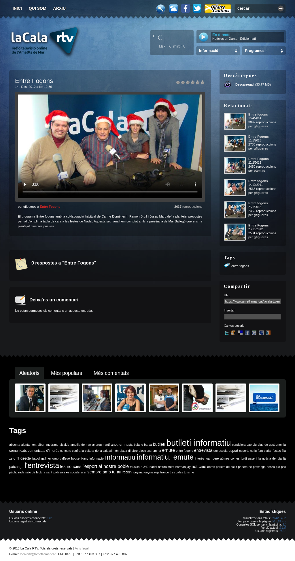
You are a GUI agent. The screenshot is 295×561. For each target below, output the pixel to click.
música (135, 467)
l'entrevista (41, 465)
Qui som (37, 8)
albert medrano (48, 444)
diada (123, 450)
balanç (138, 444)
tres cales (176, 472)
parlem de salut (226, 467)
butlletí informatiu (199, 442)
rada (21, 472)
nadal (153, 467)
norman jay (183, 467)
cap (249, 444)
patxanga (259, 467)
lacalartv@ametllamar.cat (38, 554)
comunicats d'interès (43, 451)
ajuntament (29, 444)
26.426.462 (278, 518)
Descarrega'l (244, 84)
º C (157, 37)
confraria (78, 450)
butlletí (159, 444)
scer (83, 472)
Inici (17, 8)
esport (233, 451)
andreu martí (101, 444)
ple (278, 467)
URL (227, 295)
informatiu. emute (165, 457)
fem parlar (265, 450)
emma (156, 450)
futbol (36, 458)
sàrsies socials (70, 472)
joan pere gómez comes (223, 458)
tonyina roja (151, 472)
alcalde (64, 444)
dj (129, 450)
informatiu (120, 457)
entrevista (203, 450)
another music (122, 445)
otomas (259, 170)
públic (13, 472)
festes (277, 450)
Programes (254, 50)
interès (199, 458)
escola (223, 450)
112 (49, 518)
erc (215, 450)
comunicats (18, 451)
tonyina (137, 472)
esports (244, 450)
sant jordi (52, 472)
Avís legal (82, 548)
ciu (255, 444)
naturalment (166, 467)
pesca (271, 467)
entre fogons (240, 266)
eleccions (145, 450)
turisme (189, 472)
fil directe (24, 458)
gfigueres (261, 126)
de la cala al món (106, 450)
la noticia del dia (270, 458)
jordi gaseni (249, 458)
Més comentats (111, 373)
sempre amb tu (101, 472)
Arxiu (59, 8)
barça (148, 444)
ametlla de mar (80, 444)
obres (211, 467)
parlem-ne (245, 467)
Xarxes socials (234, 325)
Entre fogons (258, 114)
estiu (253, 450)
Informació (208, 50)
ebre (135, 450)
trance (164, 472)
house (75, 458)
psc (283, 467)
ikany (84, 458)
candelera (239, 444)
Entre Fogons (50, 206)
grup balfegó (61, 458)
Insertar (229, 310)
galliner (46, 458)
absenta (14, 444)
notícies (199, 466)
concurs (65, 450)
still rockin (124, 472)
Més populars (66, 373)
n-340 (144, 467)
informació (97, 458)
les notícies (71, 466)
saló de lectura (35, 472)
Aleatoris (29, 373)
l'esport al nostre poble (105, 466)
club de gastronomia (272, 444)
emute (168, 450)
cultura (89, 450)
